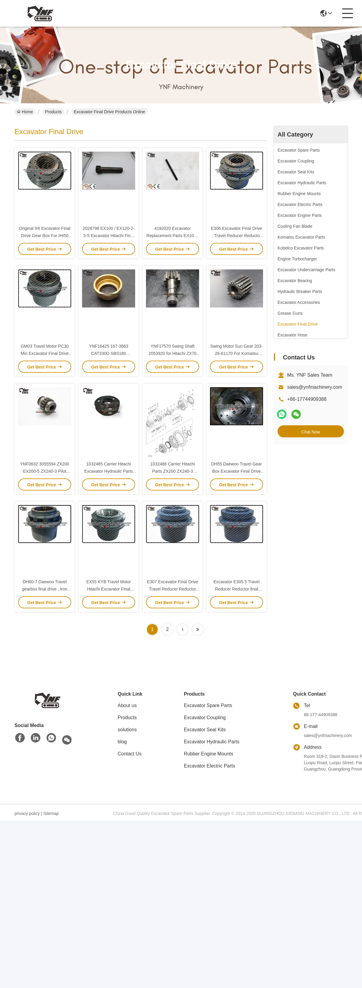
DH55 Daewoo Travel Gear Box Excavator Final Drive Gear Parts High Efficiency (236, 471)
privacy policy (27, 813)
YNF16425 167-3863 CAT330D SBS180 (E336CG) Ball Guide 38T (108, 353)
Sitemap (51, 813)
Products (53, 111)
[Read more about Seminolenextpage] (182, 629)
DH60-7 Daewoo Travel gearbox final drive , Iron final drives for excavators (45, 589)
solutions (127, 729)
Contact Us (129, 753)
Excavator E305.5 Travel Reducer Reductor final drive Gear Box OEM (237, 589)
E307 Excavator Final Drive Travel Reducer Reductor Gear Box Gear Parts (172, 589)
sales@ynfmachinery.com (314, 387)
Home (25, 111)
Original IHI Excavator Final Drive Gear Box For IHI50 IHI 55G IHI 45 (44, 235)
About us (127, 705)
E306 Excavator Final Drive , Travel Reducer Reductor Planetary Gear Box (236, 235)
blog (122, 741)
